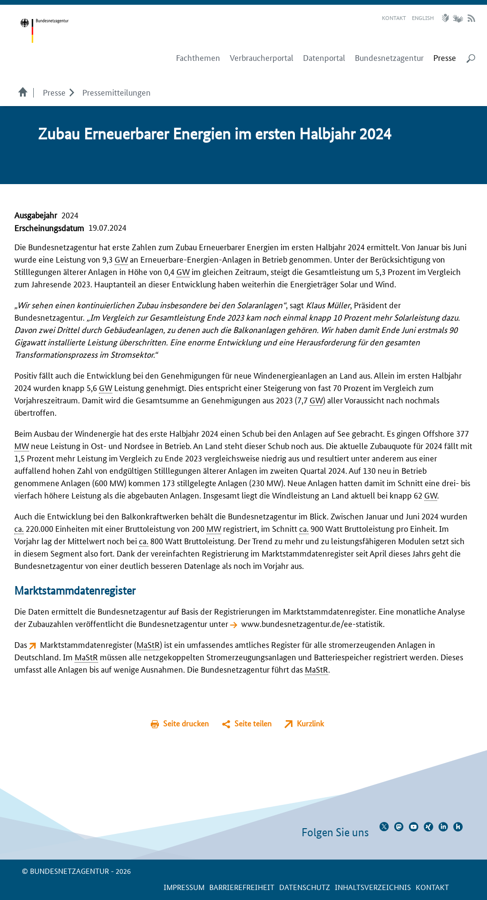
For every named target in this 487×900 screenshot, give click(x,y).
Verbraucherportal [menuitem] (261, 57)
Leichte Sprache (446, 18)
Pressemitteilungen (116, 92)
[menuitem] (444, 57)
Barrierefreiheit (241, 887)
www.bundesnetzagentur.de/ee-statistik (312, 623)
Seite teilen (253, 723)
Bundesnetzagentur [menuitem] (389, 57)
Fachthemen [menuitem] (198, 57)
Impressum (184, 887)
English (423, 17)
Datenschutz (304, 887)
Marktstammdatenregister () (101, 644)
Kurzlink (310, 723)
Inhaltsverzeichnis (373, 887)
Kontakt (394, 17)
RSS (471, 18)
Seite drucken (186, 723)
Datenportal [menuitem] (324, 57)
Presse (54, 92)
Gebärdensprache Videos (457, 18)
